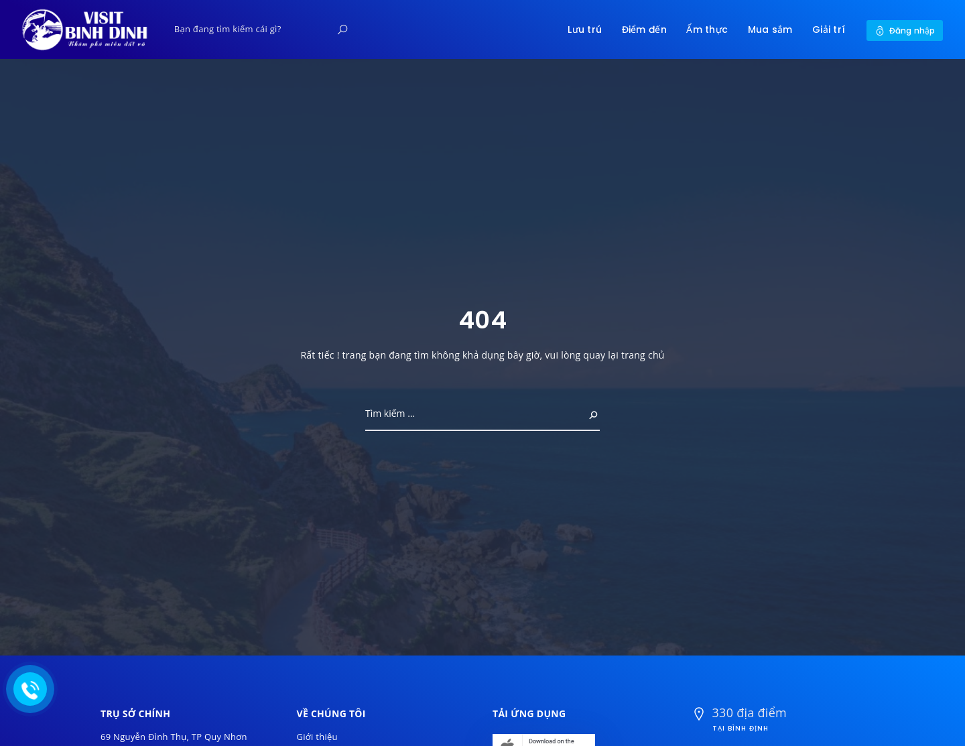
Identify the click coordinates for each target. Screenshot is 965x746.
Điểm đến (644, 29)
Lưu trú (585, 29)
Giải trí (828, 29)
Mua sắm (770, 29)
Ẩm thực (707, 29)
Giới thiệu (317, 737)
